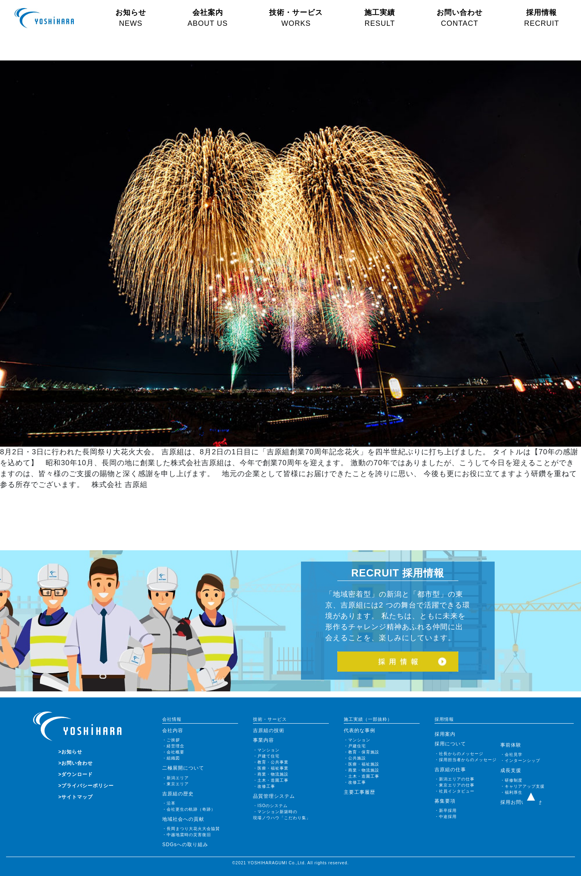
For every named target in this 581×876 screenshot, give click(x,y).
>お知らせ (70, 752)
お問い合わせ (460, 17)
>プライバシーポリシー (86, 786)
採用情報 (541, 17)
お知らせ (130, 17)
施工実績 (379, 17)
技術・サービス (296, 17)
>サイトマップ (75, 797)
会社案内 (208, 17)
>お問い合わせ (75, 763)
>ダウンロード (75, 774)
